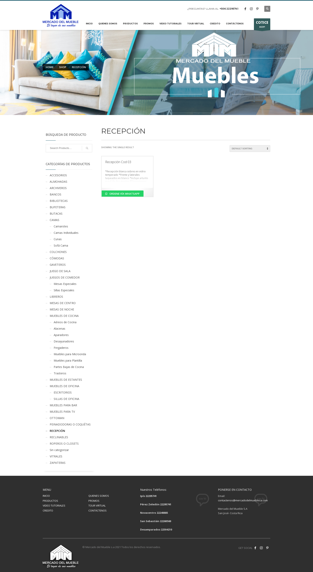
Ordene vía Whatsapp (124, 193)
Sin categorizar (59, 450)
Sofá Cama (61, 245)
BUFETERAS (57, 207)
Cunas (58, 239)
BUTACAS (56, 213)
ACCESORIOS (58, 175)
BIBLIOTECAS (59, 201)
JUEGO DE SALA (60, 271)
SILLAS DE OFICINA (66, 399)
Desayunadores (64, 341)
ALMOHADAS (58, 181)
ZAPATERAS (57, 463)
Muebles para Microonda (70, 354)
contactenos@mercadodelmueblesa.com (243, 500)
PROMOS (93, 501)
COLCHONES (58, 252)
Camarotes (61, 226)
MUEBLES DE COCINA (64, 316)
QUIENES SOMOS (98, 496)
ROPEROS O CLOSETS (64, 443)
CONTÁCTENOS (97, 510)
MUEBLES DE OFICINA (64, 386)
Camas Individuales (66, 233)
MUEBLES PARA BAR (63, 405)
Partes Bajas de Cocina (69, 367)
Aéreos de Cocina (65, 322)
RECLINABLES (59, 437)
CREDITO (48, 510)
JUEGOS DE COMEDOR (65, 277)
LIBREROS (56, 296)
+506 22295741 (229, 8)
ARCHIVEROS (58, 188)
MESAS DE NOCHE (62, 309)
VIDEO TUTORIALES (54, 505)
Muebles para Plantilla (68, 360)
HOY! (262, 25)
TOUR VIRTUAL (97, 505)
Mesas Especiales (65, 284)
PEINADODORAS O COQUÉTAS (70, 424)
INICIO (46, 496)
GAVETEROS (58, 265)
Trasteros (60, 373)
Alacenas (59, 328)
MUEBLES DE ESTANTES (66, 380)
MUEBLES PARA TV (62, 411)
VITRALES (56, 456)
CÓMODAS (57, 258)
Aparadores (61, 335)
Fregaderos (61, 348)
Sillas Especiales (64, 290)
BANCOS (55, 194)
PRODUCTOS (50, 501)
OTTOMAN (57, 418)
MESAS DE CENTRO (63, 303)
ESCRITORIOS (63, 392)
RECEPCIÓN (57, 431)
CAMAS (54, 220)
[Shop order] (250, 148)
